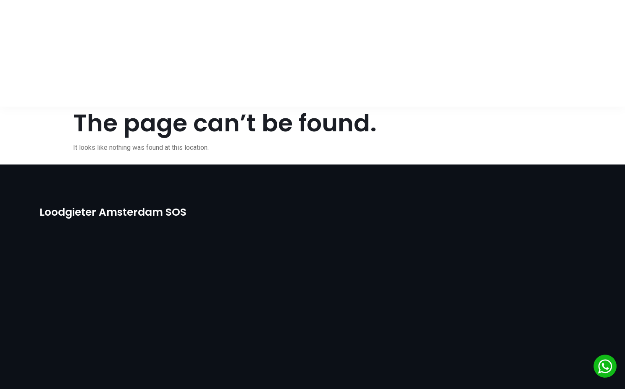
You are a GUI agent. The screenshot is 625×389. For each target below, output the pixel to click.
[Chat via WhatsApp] (605, 368)
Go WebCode (436, 372)
